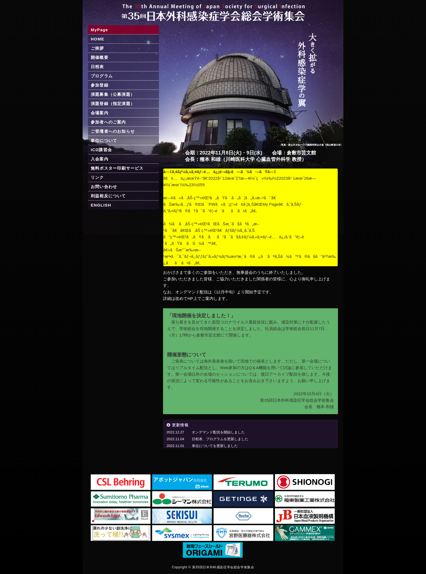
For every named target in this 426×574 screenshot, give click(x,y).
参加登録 (99, 85)
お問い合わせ (104, 186)
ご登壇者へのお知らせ (113, 131)
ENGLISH (101, 205)
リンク (97, 177)
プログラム (102, 76)
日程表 (97, 66)
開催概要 (99, 57)
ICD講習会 (101, 149)
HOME (97, 39)
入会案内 (99, 159)
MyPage (99, 29)
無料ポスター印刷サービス (117, 168)
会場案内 (99, 112)
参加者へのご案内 (108, 122)
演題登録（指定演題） (113, 103)
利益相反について (108, 196)
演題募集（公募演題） (113, 94)
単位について (104, 140)
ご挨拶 (97, 48)
